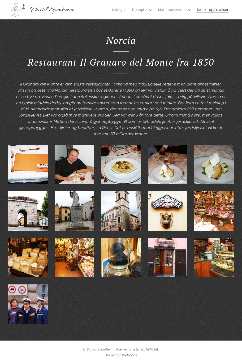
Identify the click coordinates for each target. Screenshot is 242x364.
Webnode (130, 355)
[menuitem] (138, 10)
